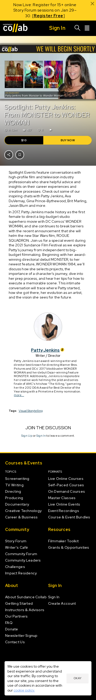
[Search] (77, 28)
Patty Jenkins (48, 350)
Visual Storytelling (31, 410)
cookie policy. (24, 690)
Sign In (41, 435)
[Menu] (87, 28)
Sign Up (26, 435)
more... (19, 395)
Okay (77, 678)
